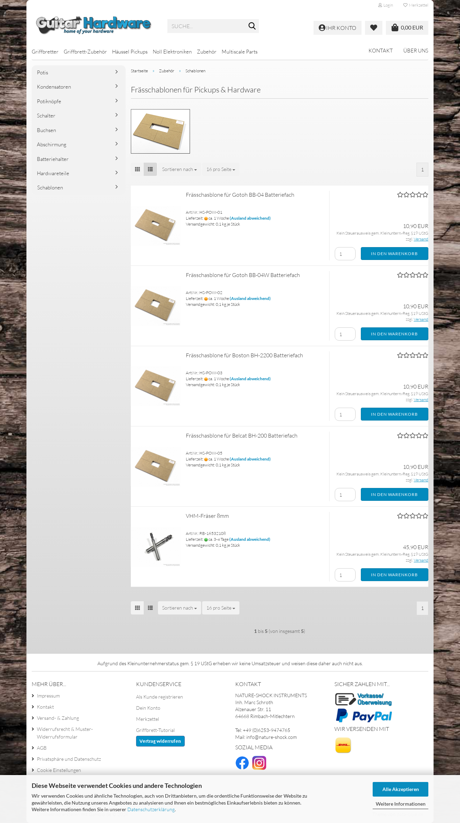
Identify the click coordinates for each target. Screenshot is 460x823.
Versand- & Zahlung (58, 718)
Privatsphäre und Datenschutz (69, 759)
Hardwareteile (53, 173)
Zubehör (206, 51)
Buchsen (46, 130)
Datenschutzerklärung (151, 809)
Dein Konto (148, 708)
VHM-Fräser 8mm (207, 515)
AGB (42, 748)
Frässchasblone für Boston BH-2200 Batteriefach (244, 355)
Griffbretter (45, 51)
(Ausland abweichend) (250, 218)
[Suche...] (252, 26)
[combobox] (179, 169)
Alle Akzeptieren (400, 789)
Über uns (415, 50)
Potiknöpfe (49, 101)
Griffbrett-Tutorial (155, 730)
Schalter (46, 115)
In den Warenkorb (394, 253)
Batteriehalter (53, 159)
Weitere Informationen (401, 804)
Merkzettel (415, 5)
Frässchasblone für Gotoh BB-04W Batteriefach (243, 274)
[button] (137, 169)
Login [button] (385, 5)
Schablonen (50, 187)
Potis (42, 72)
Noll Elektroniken (172, 51)
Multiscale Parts (239, 51)
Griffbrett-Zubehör (85, 51)
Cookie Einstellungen (59, 770)
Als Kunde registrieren (159, 697)
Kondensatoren (54, 86)
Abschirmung (51, 144)
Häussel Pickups (130, 51)
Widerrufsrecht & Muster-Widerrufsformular (65, 733)
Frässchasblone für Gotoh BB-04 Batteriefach (240, 194)
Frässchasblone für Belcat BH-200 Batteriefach (242, 435)
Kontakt (380, 50)
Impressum (48, 696)
